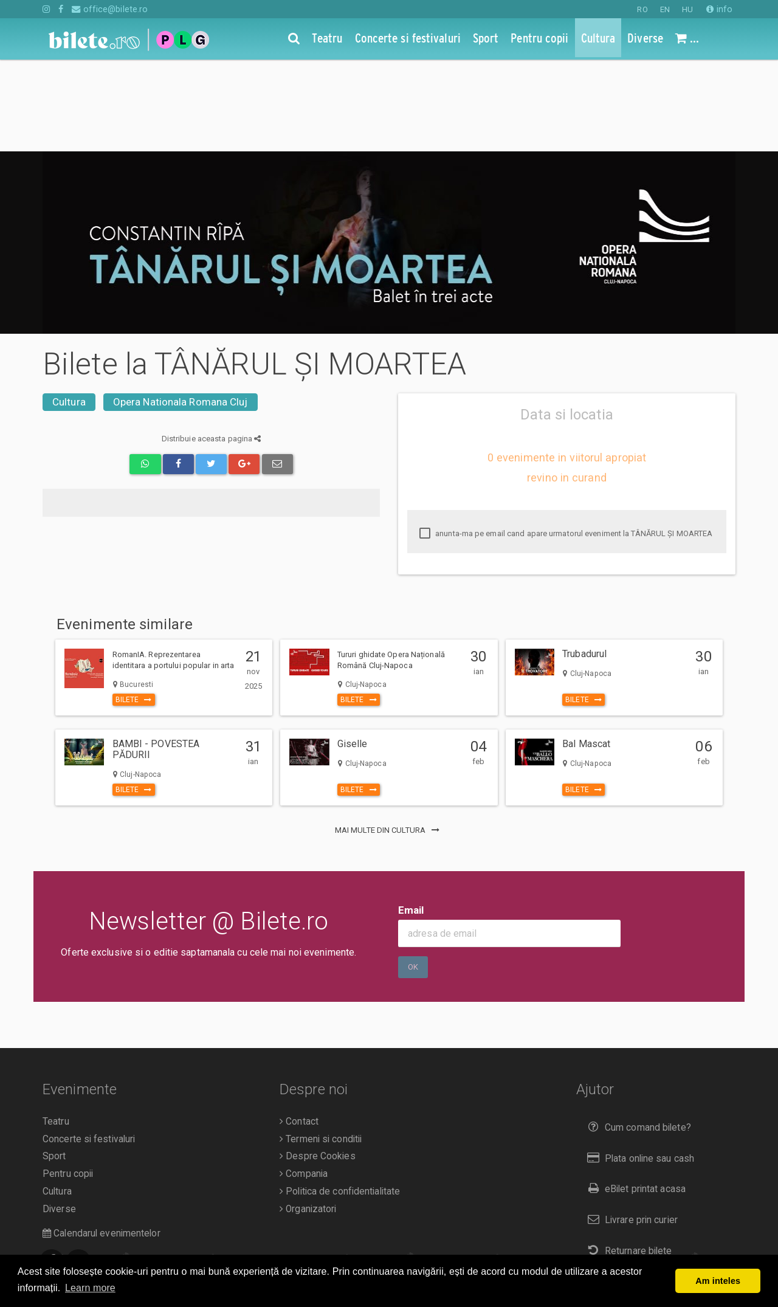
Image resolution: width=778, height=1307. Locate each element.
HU (687, 9)
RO (642, 9)
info (719, 9)
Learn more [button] (90, 1288)
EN (665, 9)
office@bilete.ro (110, 9)
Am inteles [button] (717, 1281)
